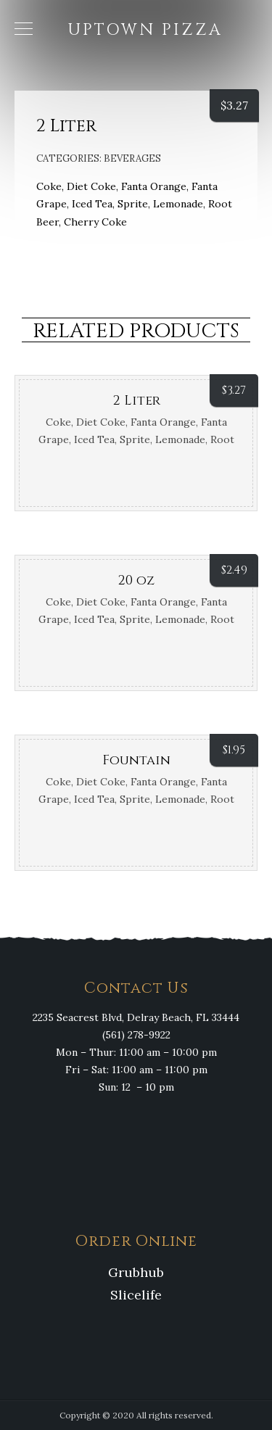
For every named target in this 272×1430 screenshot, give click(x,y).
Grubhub (136, 1272)
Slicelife (136, 1294)
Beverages (132, 158)
